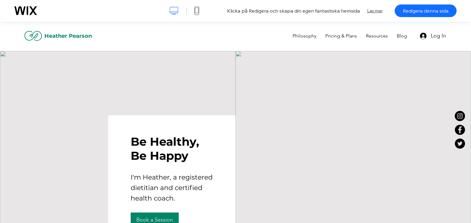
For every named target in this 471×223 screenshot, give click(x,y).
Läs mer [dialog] (375, 10)
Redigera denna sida (425, 11)
